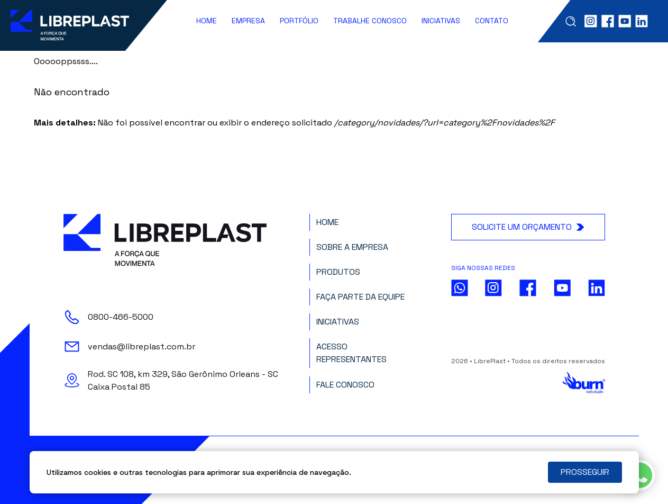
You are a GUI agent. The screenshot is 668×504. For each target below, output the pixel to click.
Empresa (248, 20)
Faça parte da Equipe (360, 296)
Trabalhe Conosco (370, 20)
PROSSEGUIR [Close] (585, 472)
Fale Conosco (345, 384)
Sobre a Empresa (352, 247)
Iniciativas (441, 20)
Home (206, 20)
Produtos (338, 271)
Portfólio (299, 20)
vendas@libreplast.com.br (141, 346)
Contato (491, 20)
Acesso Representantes (351, 353)
